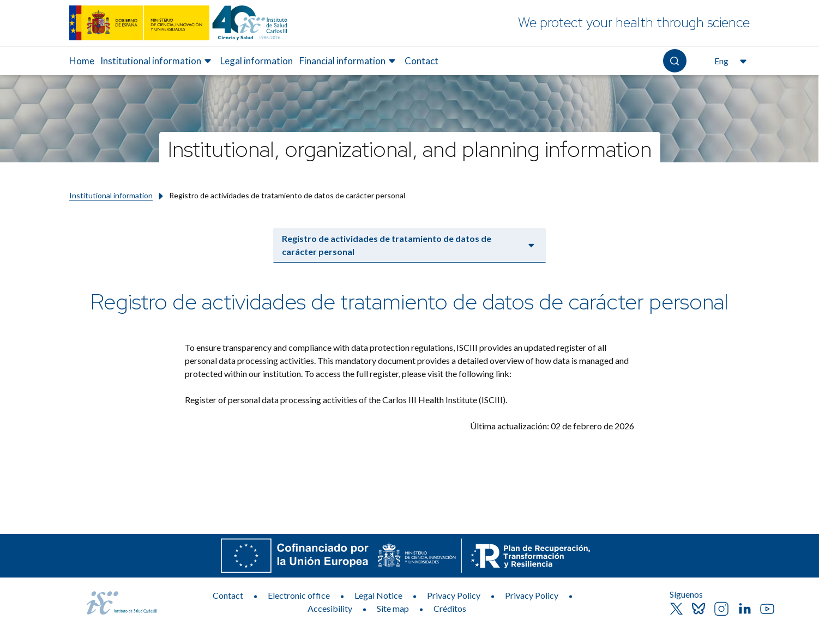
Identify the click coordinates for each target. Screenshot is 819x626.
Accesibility (330, 608)
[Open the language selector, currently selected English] (729, 61)
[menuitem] (81, 61)
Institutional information (111, 195)
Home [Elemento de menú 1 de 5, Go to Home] (81, 60)
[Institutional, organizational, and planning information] (409, 147)
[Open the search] (674, 60)
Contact (228, 595)
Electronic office (299, 595)
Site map (393, 608)
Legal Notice (378, 595)
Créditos (449, 608)
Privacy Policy (453, 595)
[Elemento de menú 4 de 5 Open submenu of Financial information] (349, 61)
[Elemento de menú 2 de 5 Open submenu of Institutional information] (157, 61)
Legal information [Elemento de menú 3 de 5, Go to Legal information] (256, 60)
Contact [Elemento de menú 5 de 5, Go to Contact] (421, 60)
